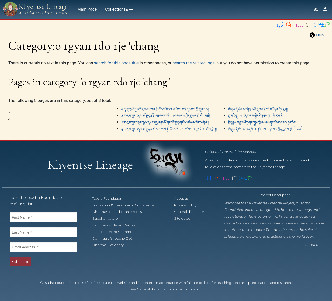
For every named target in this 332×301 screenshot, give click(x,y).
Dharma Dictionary (110, 245)
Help (320, 35)
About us (184, 198)
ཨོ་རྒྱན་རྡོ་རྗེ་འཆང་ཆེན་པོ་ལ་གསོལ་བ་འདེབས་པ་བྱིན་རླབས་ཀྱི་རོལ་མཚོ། (265, 128)
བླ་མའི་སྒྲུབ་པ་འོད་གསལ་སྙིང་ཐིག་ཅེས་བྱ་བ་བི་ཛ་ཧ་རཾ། (255, 115)
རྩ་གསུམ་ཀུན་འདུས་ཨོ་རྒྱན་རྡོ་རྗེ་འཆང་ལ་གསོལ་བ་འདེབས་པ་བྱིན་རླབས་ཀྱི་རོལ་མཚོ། (165, 115)
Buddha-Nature (108, 218)
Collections (118, 9)
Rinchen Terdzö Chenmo (115, 232)
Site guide (185, 218)
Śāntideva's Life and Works (116, 225)
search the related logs (193, 63)
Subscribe (20, 261)
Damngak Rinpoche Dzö (115, 238)
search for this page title (116, 63)
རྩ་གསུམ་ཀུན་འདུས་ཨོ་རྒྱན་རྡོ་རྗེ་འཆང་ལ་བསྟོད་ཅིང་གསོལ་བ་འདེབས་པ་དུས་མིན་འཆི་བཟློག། (169, 128)
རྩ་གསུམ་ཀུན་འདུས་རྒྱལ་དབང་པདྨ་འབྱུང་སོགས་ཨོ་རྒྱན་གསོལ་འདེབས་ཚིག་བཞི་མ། (165, 122)
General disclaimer (192, 212)
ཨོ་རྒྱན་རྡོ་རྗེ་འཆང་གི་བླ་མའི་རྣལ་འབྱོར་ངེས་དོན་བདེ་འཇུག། (258, 108)
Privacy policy (188, 205)
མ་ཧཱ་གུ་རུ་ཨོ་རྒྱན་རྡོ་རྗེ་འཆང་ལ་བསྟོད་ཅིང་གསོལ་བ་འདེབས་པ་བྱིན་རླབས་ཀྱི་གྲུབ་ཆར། (165, 108)
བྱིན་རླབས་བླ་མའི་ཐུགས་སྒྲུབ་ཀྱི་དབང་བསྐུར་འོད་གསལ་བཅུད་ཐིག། (262, 122)
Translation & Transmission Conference (126, 205)
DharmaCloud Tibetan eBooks (119, 212)
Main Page (87, 9)
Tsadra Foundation (110, 198)
